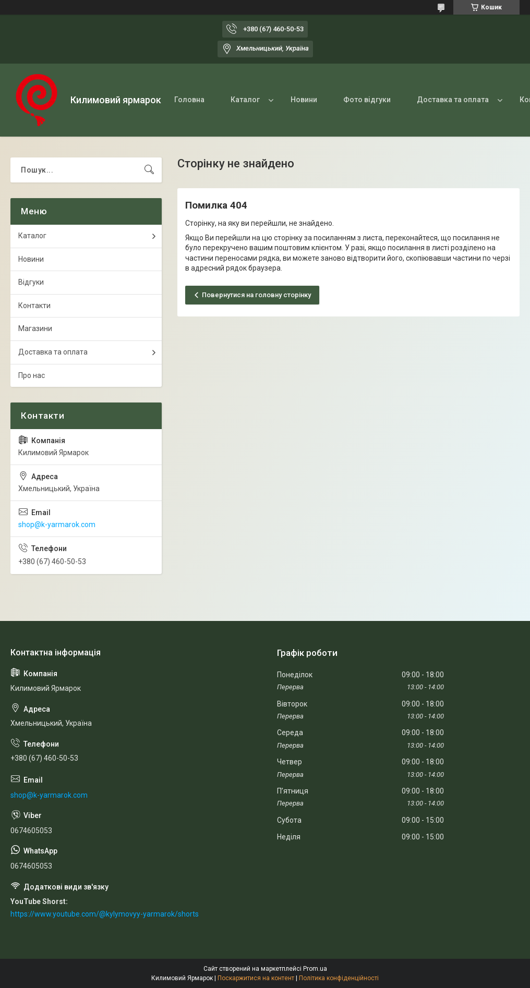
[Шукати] (149, 169)
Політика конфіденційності (339, 978)
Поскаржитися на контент (256, 978)
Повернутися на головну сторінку (256, 295)
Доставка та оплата (453, 99)
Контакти (34, 305)
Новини (304, 99)
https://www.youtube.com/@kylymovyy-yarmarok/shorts (104, 914)
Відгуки (31, 282)
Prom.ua (315, 968)
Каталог (245, 99)
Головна (189, 99)
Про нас (31, 375)
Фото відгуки (367, 99)
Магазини (35, 328)
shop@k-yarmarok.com (56, 524)
